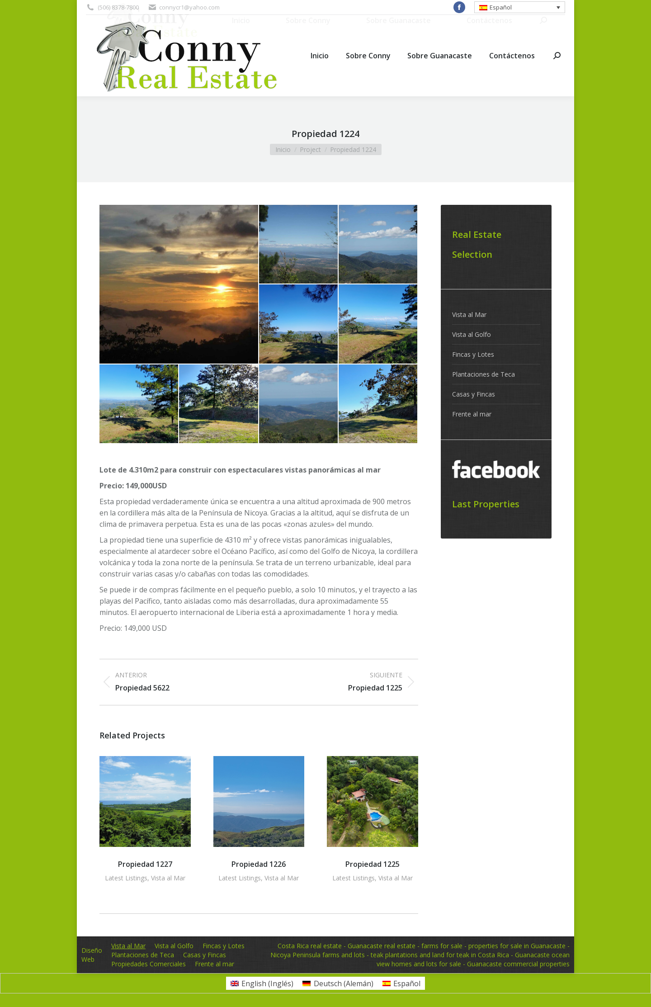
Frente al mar (471, 414)
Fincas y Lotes (473, 354)
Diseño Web (91, 955)
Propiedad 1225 (372, 864)
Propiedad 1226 (258, 864)
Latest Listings (126, 878)
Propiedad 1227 (145, 864)
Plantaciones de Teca (483, 374)
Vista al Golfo (471, 334)
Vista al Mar (168, 878)
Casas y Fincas (473, 394)
